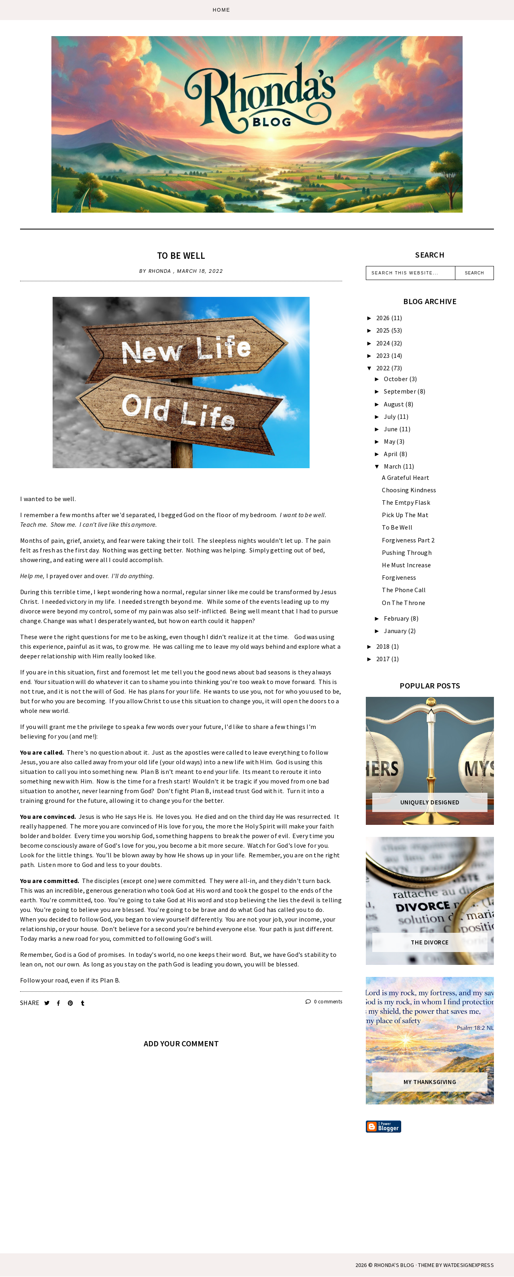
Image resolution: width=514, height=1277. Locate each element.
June (391, 429)
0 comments (324, 1001)
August (394, 404)
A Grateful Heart (405, 477)
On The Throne (403, 603)
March (393, 466)
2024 (383, 343)
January (396, 631)
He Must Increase (406, 565)
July (390, 416)
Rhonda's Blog (394, 1265)
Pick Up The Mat (405, 515)
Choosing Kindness (409, 490)
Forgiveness (399, 577)
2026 (383, 318)
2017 (383, 659)
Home (221, 10)
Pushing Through (407, 552)
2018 (383, 646)
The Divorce (430, 942)
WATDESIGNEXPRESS (468, 1265)
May (390, 441)
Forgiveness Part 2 (408, 540)
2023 (383, 355)
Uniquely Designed (430, 802)
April (391, 454)
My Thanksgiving (430, 1082)
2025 (383, 330)
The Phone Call (404, 590)
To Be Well (181, 255)
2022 (383, 368)
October (396, 379)
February (397, 618)
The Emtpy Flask (406, 502)
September (400, 391)
